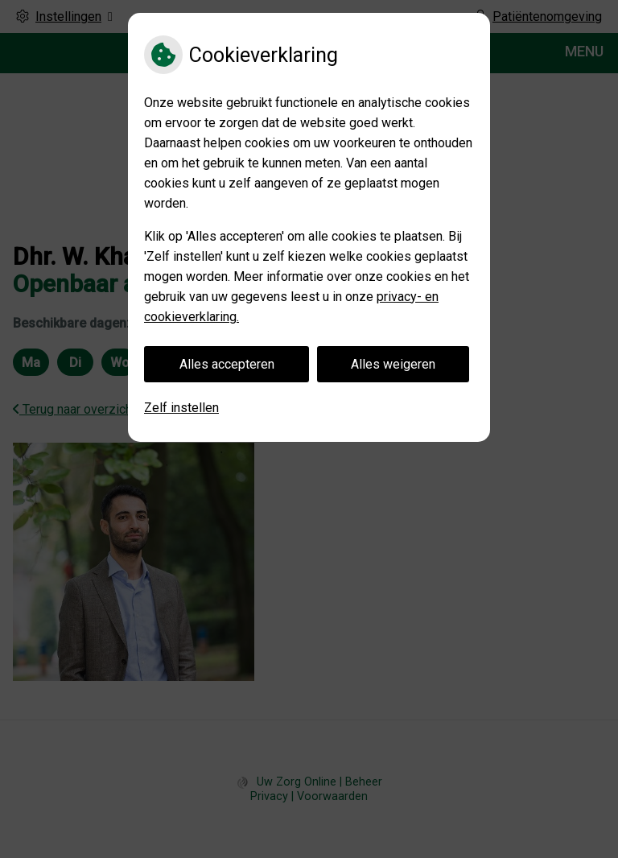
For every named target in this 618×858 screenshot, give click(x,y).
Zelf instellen (181, 407)
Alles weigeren (393, 364)
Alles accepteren (226, 364)
